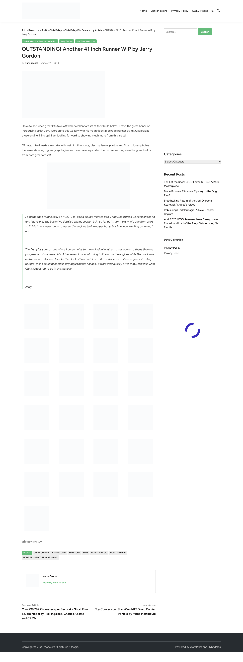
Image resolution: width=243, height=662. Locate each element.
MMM (85, 553)
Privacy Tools (171, 253)
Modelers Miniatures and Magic (40, 557)
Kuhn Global (31, 63)
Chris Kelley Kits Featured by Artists (40, 41)
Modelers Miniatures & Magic (61, 646)
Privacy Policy (179, 10)
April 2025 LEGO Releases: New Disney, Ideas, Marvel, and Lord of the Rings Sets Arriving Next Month (192, 223)
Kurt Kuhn (74, 553)
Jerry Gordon (67, 41)
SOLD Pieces (200, 10)
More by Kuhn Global (55, 582)
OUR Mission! (159, 10)
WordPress (196, 646)
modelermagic (118, 553)
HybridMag (214, 646)
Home (143, 10)
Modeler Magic (99, 553)
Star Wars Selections (85, 41)
